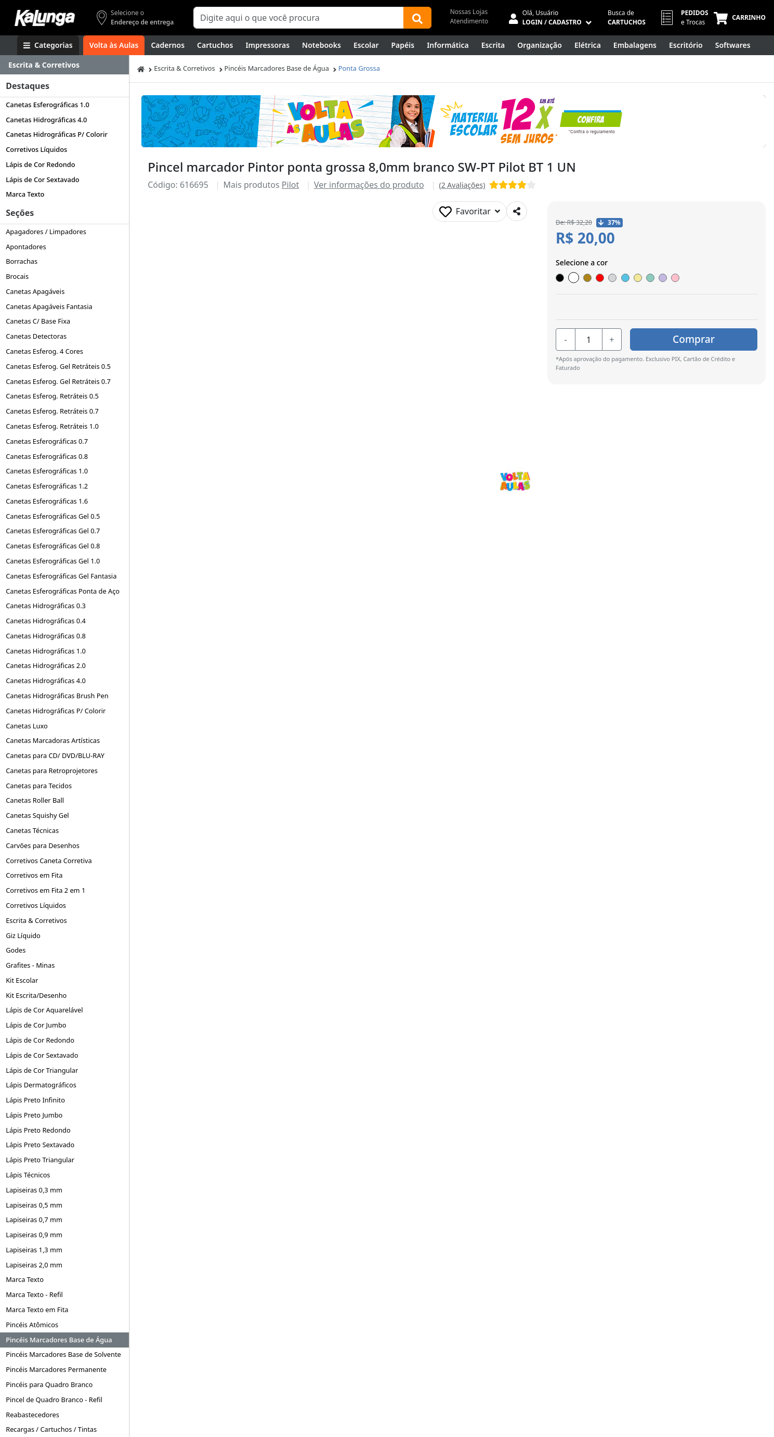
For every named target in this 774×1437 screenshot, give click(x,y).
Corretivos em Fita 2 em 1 (45, 890)
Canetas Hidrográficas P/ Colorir (57, 134)
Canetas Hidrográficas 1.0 (46, 651)
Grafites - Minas (30, 965)
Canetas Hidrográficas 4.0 (46, 119)
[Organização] (539, 45)
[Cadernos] (168, 45)
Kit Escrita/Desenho (36, 995)
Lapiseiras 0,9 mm (34, 1234)
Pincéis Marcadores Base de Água (59, 1339)
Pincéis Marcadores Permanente (56, 1369)
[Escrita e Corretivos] (493, 45)
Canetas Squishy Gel (37, 815)
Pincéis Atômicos (32, 1324)
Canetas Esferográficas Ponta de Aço (63, 591)
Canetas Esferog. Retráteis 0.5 (52, 396)
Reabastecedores (32, 1414)
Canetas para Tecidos (39, 785)
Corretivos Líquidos (36, 149)
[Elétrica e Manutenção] (587, 45)
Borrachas (21, 261)
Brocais (17, 276)
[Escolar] (366, 45)
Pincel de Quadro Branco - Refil (54, 1399)
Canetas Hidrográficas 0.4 (46, 620)
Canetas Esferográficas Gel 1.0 (53, 561)
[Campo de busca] (298, 18)
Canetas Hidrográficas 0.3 (46, 605)
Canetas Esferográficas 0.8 (47, 456)
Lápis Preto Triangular (40, 1159)
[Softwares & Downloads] (733, 45)
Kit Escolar (22, 980)
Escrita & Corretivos (36, 920)
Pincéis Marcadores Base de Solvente (63, 1354)
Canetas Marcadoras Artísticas (53, 740)
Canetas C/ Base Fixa (38, 321)
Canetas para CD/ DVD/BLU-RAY (55, 755)
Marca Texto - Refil (34, 1294)
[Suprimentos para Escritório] (686, 45)
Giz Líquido (23, 935)
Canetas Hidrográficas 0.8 (46, 635)
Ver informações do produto (369, 184)
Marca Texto (25, 194)
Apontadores (26, 246)
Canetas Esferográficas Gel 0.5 (53, 516)
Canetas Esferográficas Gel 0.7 (53, 530)
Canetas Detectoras (36, 336)
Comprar (695, 339)
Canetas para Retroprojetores (52, 770)
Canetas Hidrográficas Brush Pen (57, 695)
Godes (15, 950)
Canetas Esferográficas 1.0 (47, 104)
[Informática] (448, 45)
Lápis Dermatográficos (41, 1084)
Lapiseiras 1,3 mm (34, 1249)
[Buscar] (417, 18)
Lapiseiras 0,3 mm (34, 1190)
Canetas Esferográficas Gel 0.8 (53, 545)
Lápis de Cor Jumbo (36, 1025)
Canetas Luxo (27, 725)
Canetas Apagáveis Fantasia (49, 306)
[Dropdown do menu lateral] (64, 65)
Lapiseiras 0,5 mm (34, 1205)
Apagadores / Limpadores (46, 231)
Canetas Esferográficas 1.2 (47, 486)
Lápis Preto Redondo (38, 1130)
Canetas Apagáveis (35, 291)
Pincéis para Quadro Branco (49, 1384)
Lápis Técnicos (28, 1174)
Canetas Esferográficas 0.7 (47, 441)
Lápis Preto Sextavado (40, 1144)
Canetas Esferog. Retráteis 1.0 (52, 426)
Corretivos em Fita (34, 875)
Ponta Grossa (359, 68)
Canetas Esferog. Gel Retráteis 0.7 (58, 381)
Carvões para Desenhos (43, 845)
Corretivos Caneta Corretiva (48, 860)
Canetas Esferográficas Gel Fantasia (61, 576)
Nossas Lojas (469, 11)
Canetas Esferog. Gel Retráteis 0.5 (58, 366)
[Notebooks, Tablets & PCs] (321, 45)
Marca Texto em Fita (37, 1309)
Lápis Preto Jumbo (34, 1115)
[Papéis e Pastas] (403, 45)
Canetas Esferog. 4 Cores (44, 351)
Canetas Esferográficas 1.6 (47, 501)
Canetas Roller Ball (35, 800)
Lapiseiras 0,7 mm (34, 1219)
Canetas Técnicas (32, 830)
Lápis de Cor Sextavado (43, 179)
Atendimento (469, 21)
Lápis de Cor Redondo (40, 164)
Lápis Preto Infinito (35, 1100)
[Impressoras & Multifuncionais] (267, 45)
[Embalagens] (635, 45)
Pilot (290, 184)
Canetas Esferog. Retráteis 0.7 (52, 411)
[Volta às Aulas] (114, 45)
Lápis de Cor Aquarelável (44, 1010)
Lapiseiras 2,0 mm (34, 1264)
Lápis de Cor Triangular (42, 1070)
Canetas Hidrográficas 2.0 (46, 665)
